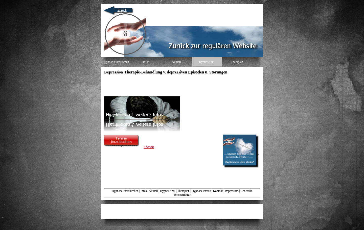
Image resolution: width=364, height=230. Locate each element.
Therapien (183, 191)
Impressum (231, 191)
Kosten (149, 147)
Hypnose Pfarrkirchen (125, 191)
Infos (144, 191)
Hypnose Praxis (201, 191)
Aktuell (153, 191)
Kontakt (218, 191)
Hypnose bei (167, 191)
